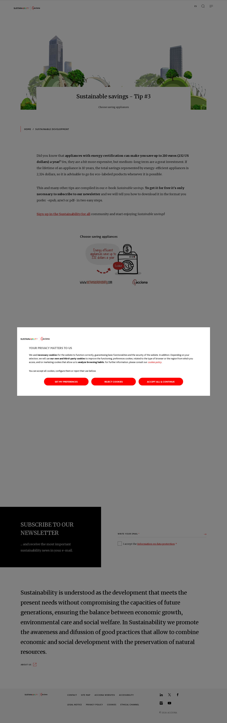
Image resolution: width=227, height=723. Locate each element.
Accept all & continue (161, 381)
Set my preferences (66, 381)
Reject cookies (114, 381)
